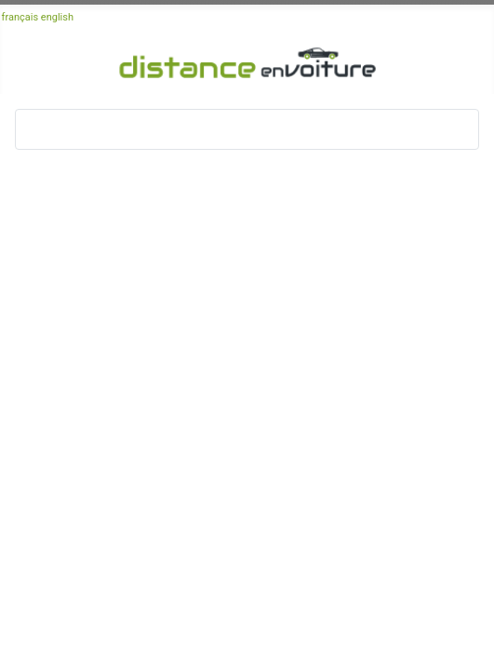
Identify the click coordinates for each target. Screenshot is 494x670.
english (57, 17)
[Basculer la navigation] (35, 129)
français (20, 17)
